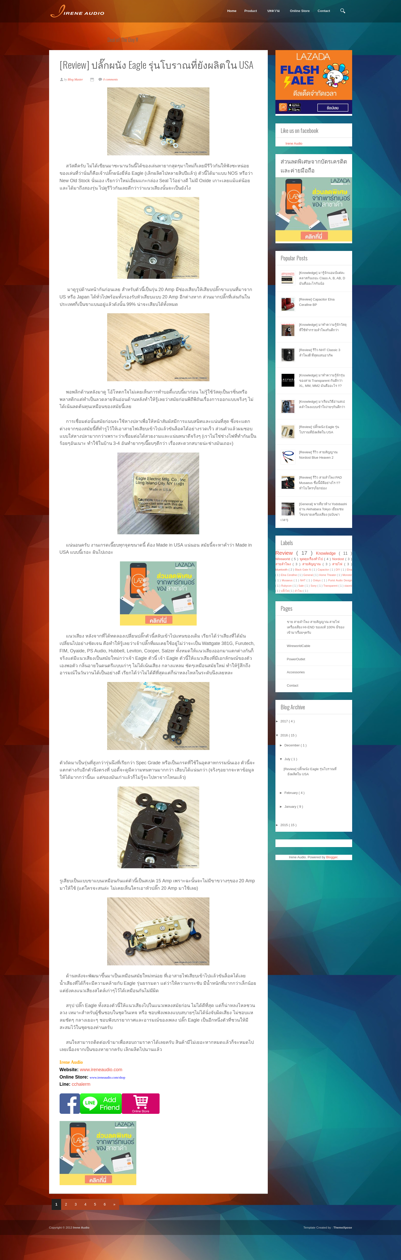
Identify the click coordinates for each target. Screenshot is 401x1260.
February (291, 793)
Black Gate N (303, 569)
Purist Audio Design (340, 580)
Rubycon (287, 585)
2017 (285, 721)
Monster (347, 575)
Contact (324, 11)
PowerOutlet (296, 659)
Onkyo (317, 580)
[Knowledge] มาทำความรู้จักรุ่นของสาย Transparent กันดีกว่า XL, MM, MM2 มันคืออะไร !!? (322, 380)
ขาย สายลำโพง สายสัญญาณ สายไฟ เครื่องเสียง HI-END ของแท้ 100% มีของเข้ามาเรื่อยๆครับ (315, 627)
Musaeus (288, 580)
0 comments (113, 96)
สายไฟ (338, 564)
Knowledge (327, 553)
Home (231, 11)
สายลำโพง (284, 564)
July (287, 759)
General (308, 575)
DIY (338, 569)
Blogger (331, 857)
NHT (303, 580)
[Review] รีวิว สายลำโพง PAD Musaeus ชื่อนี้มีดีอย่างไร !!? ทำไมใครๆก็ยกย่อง (320, 483)
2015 (285, 825)
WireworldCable (298, 646)
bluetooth (282, 569)
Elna (349, 569)
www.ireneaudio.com (103, 1093)
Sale (301, 585)
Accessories (296, 672)
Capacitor (324, 569)
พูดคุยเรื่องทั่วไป (312, 559)
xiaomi (348, 585)
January (290, 806)
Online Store (300, 11)
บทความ (273, 11)
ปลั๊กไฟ (285, 590)
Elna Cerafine (289, 575)
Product (251, 11)
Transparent (330, 585)
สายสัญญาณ (312, 564)
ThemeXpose (342, 1252)
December (292, 745)
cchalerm (83, 1108)
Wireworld (283, 559)
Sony (313, 585)
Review (285, 553)
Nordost (338, 559)
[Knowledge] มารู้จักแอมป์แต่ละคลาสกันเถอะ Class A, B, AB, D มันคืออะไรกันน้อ (322, 278)
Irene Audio (294, 143)
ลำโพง (299, 590)
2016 (285, 735)
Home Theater (328, 575)
